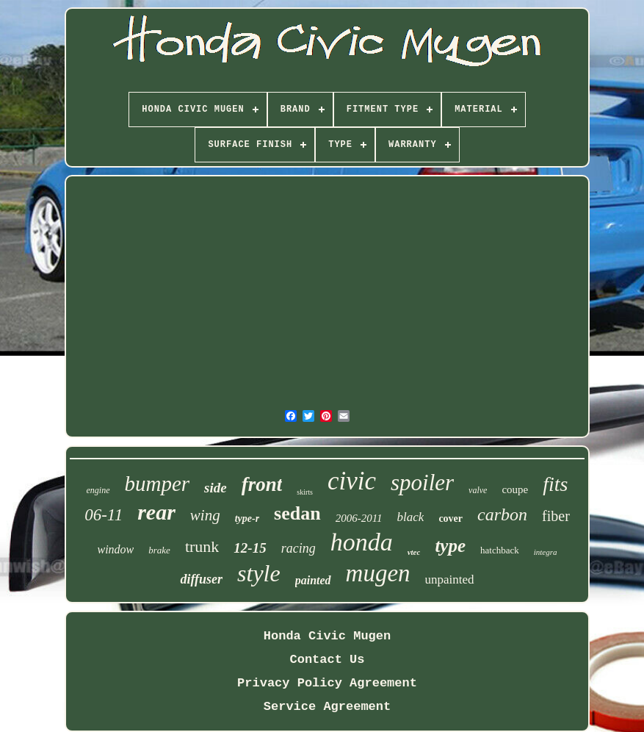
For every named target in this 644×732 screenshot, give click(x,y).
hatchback (499, 550)
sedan (297, 513)
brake (159, 550)
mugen (378, 573)
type (450, 546)
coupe (515, 489)
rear (156, 512)
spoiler (422, 482)
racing (298, 548)
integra (545, 552)
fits (555, 484)
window (115, 549)
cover (450, 518)
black (410, 517)
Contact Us (326, 660)
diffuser (201, 579)
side (215, 487)
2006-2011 (359, 518)
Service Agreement (327, 707)
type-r (247, 518)
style (259, 573)
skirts (305, 492)
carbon (502, 514)
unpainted (449, 579)
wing (205, 515)
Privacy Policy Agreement (327, 683)
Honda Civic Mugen (327, 636)
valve (477, 490)
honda (361, 542)
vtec (414, 552)
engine (98, 490)
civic (352, 481)
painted (313, 580)
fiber (556, 516)
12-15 (250, 548)
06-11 (103, 515)
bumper (157, 483)
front (262, 484)
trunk (202, 546)
